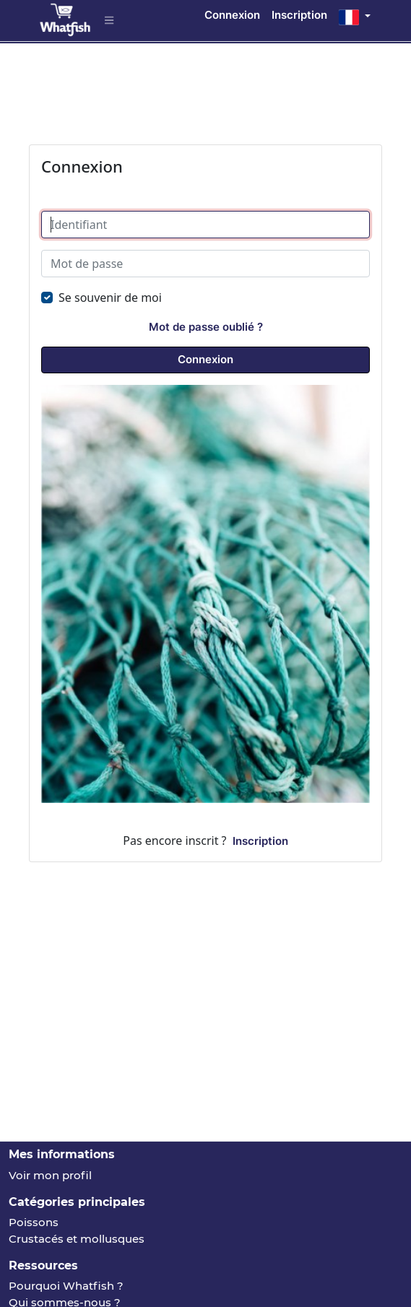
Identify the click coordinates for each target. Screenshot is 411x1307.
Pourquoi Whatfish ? (66, 1286)
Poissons (34, 1222)
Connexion (232, 15)
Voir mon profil (50, 1175)
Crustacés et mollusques (76, 1239)
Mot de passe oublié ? (206, 327)
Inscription (299, 15)
